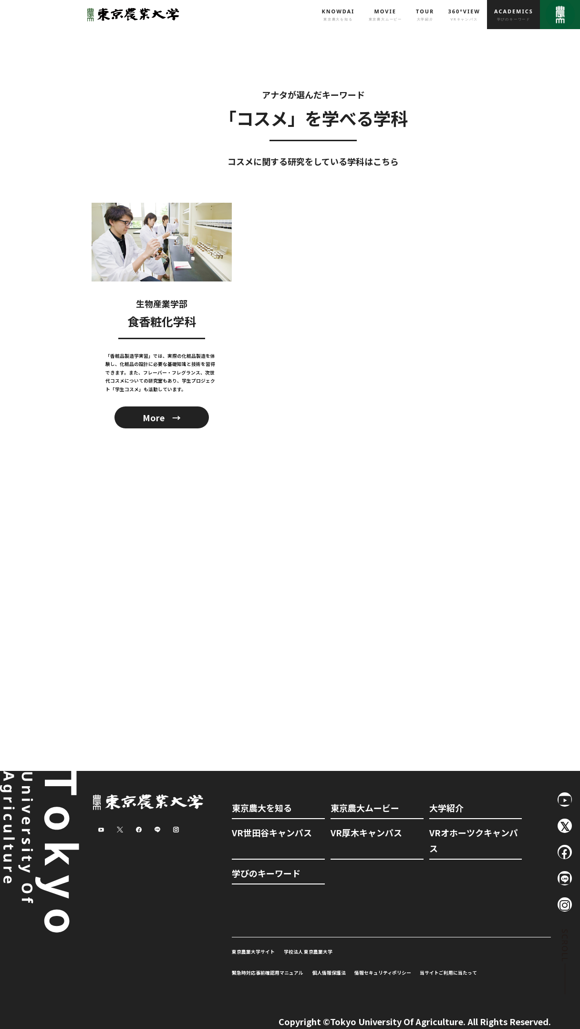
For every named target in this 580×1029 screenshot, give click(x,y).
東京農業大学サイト (253, 951)
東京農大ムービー (365, 807)
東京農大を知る (262, 807)
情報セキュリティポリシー (382, 972)
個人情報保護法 (329, 972)
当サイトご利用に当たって (448, 972)
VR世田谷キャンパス (272, 832)
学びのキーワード (266, 873)
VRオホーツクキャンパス (473, 840)
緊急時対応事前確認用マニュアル (267, 972)
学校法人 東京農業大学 (308, 951)
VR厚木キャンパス (366, 832)
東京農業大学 (131, 14)
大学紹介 (446, 807)
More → (162, 417)
